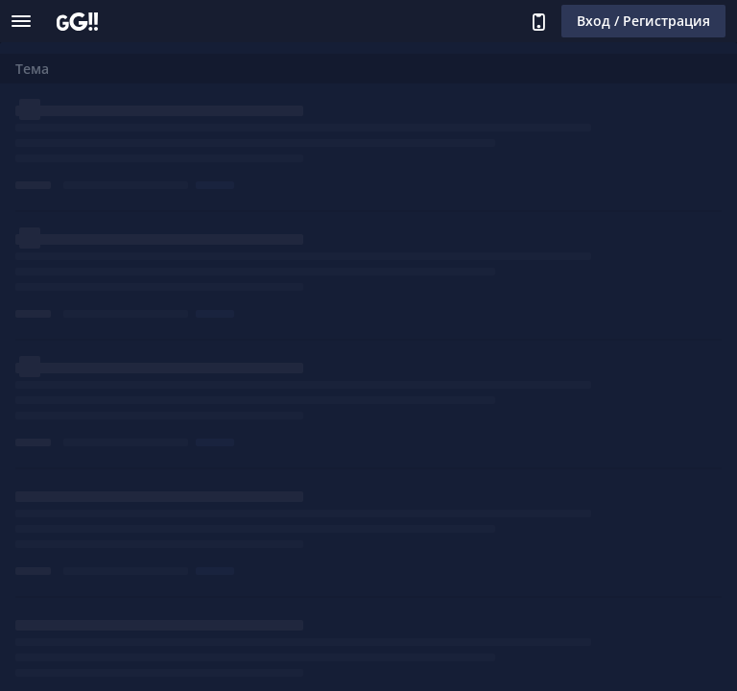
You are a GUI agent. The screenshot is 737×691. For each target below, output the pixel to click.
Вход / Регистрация (643, 21)
